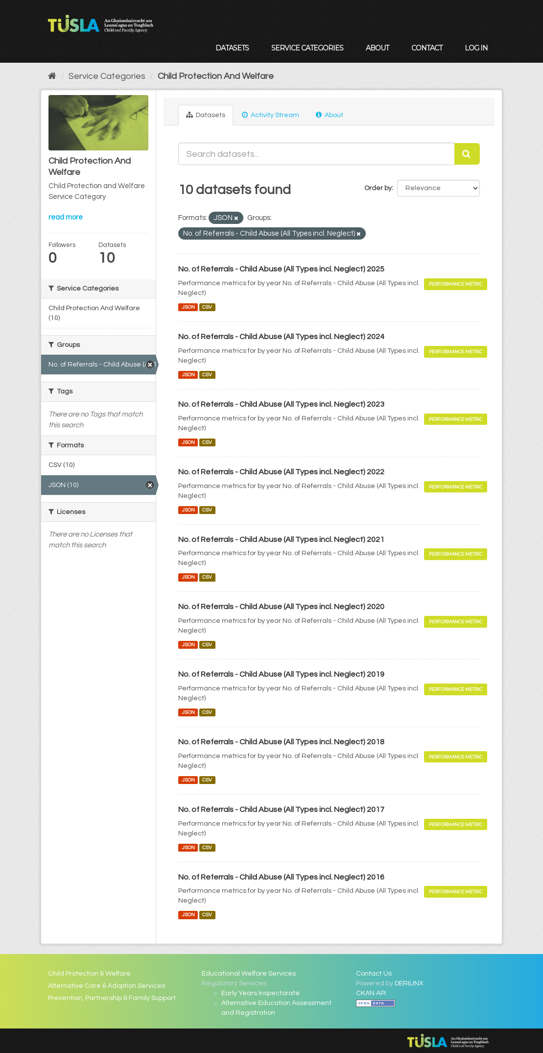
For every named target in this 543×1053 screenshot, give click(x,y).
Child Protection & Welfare (89, 973)
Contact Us (374, 973)
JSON (188, 307)
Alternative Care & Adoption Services (106, 985)
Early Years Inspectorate (260, 993)
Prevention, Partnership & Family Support (112, 998)
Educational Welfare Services (249, 973)
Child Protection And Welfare (216, 76)
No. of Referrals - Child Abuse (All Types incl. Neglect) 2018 (281, 742)
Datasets (232, 48)
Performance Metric (455, 284)
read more (65, 217)
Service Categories (307, 48)
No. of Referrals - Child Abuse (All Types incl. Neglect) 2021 (281, 539)
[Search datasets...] (316, 154)
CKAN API (371, 993)
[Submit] (467, 154)
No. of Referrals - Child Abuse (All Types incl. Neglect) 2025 (281, 269)
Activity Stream (270, 115)
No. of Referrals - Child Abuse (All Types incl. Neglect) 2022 (281, 472)
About (377, 48)
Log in (476, 48)
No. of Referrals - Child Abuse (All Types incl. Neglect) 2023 (281, 404)
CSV (207, 307)
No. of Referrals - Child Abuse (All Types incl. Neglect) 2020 (281, 607)
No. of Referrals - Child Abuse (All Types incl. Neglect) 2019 (281, 674)
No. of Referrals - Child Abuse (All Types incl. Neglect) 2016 (281, 877)
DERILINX (409, 983)
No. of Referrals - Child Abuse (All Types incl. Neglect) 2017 (281, 809)
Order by (378, 188)
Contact (426, 48)
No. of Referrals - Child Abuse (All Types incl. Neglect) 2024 (281, 337)
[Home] (52, 76)
